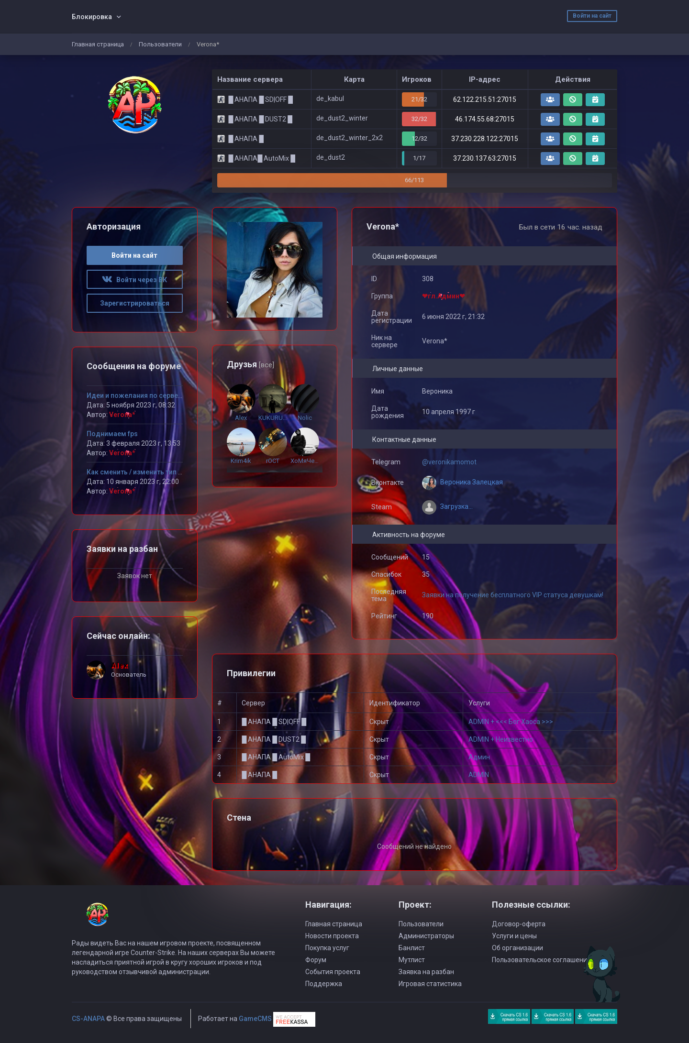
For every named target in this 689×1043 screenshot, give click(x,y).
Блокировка (92, 17)
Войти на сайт (592, 15)
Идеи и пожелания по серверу (136, 395)
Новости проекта (332, 936)
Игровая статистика (430, 984)
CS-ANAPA (88, 1018)
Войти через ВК (134, 280)
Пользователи (160, 44)
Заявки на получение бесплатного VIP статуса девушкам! (512, 595)
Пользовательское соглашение (541, 960)
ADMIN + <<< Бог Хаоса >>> (510, 721)
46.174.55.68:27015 (484, 119)
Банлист (412, 948)
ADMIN (478, 775)
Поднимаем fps (112, 434)
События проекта (332, 972)
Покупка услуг (327, 948)
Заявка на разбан (426, 972)
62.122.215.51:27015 (484, 99)
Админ (479, 757)
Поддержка (323, 984)
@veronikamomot (449, 462)
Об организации (517, 948)
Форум (315, 960)
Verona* (122, 414)
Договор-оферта (518, 924)
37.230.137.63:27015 (484, 158)
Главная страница (98, 44)
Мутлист (412, 960)
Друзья (250, 364)
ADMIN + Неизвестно (500, 739)
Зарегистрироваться (134, 303)
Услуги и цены (514, 936)
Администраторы (426, 936)
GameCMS (255, 1018)
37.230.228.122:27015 (484, 139)
